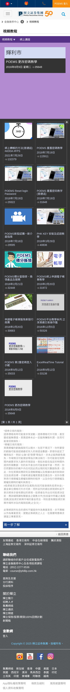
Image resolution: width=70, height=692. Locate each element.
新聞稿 (7, 620)
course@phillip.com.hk (23, 570)
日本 (54, 668)
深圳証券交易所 (33, 544)
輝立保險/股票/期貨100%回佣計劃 (22, 616)
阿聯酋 (37, 676)
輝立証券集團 (40, 643)
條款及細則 (37, 683)
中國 (38, 668)
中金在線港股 (40, 540)
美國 (46, 668)
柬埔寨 (26, 676)
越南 (46, 676)
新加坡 (20, 668)
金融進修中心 (11, 21)
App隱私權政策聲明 (14, 683)
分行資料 (8, 582)
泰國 (46, 672)
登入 (5, 636)
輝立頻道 (8, 613)
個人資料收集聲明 (13, 688)
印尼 (54, 672)
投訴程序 (8, 585)
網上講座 (25, 39)
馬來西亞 (35, 672)
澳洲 (24, 672)
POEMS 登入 (61, 3)
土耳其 (7, 676)
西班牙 (15, 672)
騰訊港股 (56, 540)
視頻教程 (8, 39)
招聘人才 (8, 601)
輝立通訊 (8, 609)
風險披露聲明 (58, 683)
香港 (29, 668)
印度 (16, 676)
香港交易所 (22, 540)
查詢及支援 (9, 578)
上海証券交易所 (12, 544)
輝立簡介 (8, 598)
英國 (5, 672)
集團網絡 (8, 605)
